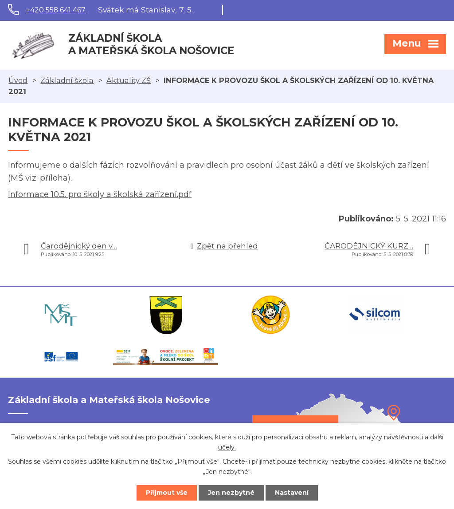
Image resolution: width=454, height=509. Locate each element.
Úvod (17, 80)
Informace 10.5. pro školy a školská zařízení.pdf (100, 194)
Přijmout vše (167, 493)
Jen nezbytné (231, 493)
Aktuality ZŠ (128, 80)
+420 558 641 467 (56, 10)
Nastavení (292, 493)
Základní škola (67, 80)
